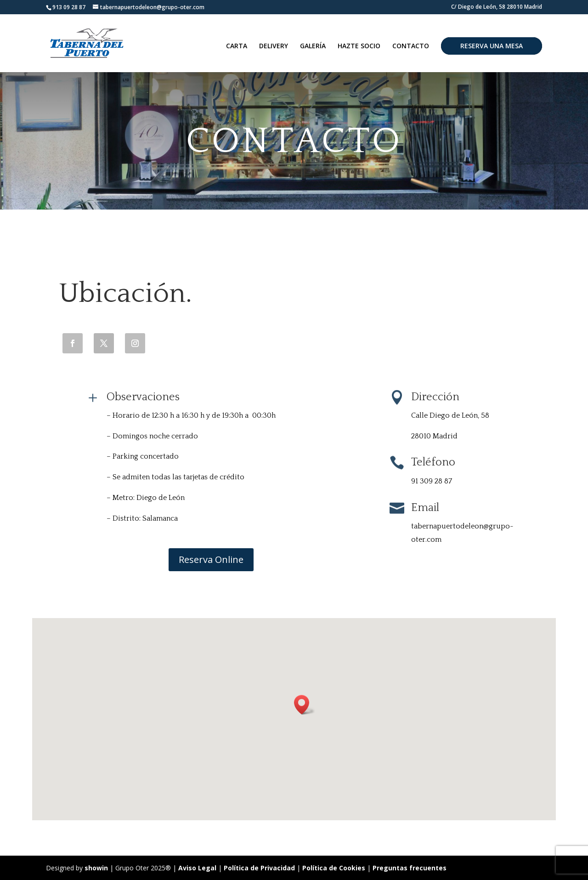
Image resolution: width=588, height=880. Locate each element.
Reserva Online (211, 559)
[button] (304, 705)
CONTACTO (410, 46)
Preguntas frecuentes (410, 867)
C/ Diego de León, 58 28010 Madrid (496, 7)
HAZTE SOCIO (359, 46)
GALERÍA (313, 46)
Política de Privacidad (259, 867)
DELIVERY (273, 46)
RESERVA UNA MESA (491, 45)
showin (96, 867)
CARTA (236, 46)
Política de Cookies (334, 867)
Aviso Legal (197, 867)
